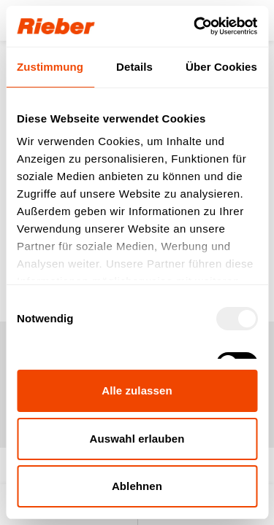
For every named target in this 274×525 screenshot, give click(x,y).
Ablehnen (137, 486)
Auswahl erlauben (137, 438)
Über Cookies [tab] (221, 67)
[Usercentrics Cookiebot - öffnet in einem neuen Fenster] (195, 26)
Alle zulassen (137, 390)
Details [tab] (134, 67)
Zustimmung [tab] (50, 67)
